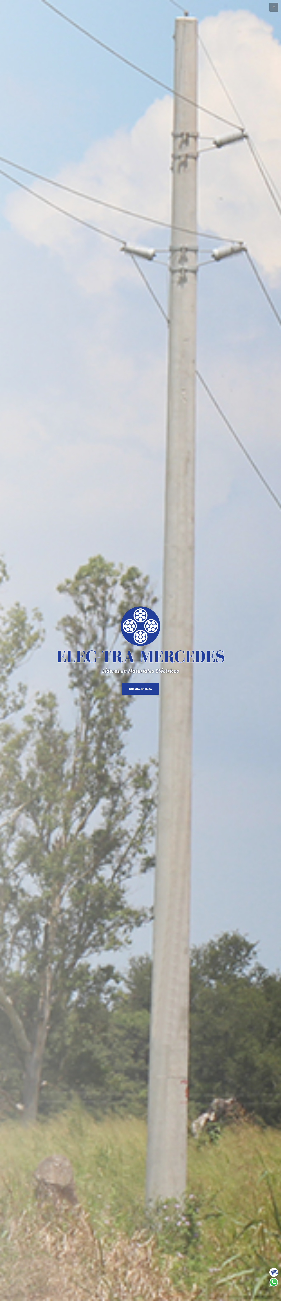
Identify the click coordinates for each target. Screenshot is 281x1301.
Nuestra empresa (140, 689)
